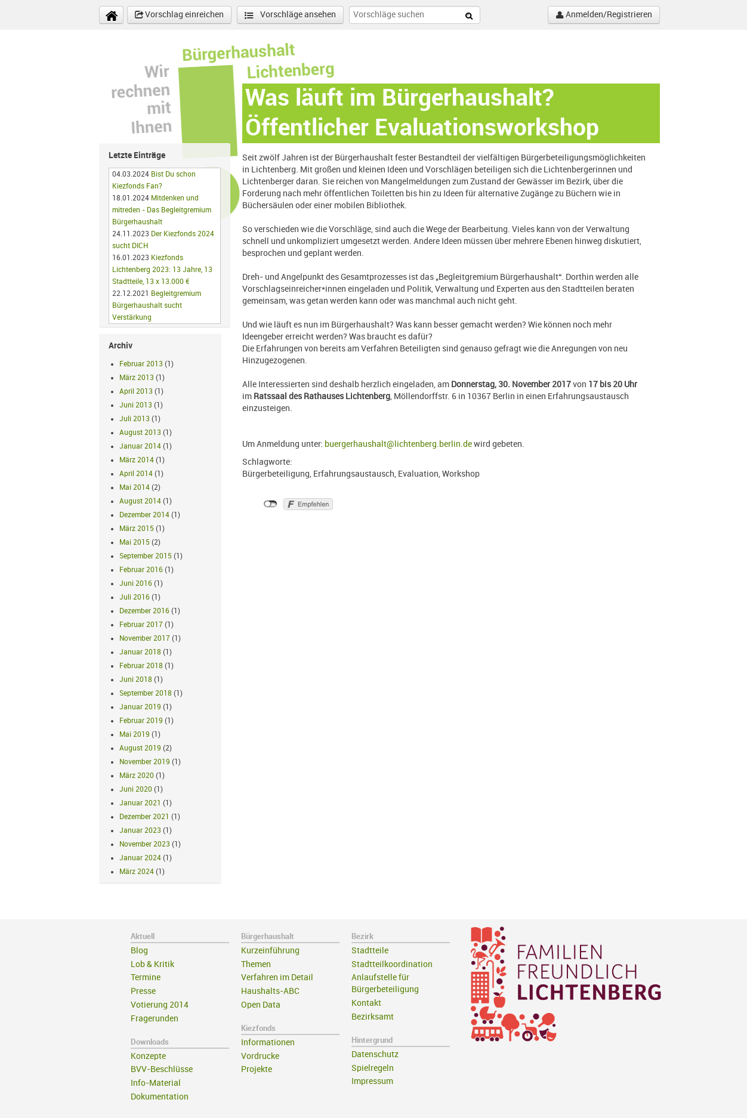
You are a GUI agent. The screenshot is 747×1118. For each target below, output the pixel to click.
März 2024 (136, 871)
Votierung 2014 (160, 1004)
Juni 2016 (135, 583)
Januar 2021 (140, 803)
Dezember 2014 (144, 515)
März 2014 (136, 460)
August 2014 (140, 501)
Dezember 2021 (144, 817)
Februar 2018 (141, 666)
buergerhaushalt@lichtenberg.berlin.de (398, 444)
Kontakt (366, 1003)
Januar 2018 (140, 652)
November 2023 (144, 844)
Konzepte (148, 1056)
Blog (139, 950)
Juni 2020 (135, 789)
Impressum (372, 1081)
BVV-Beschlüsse (162, 1069)
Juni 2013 (135, 405)
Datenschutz (375, 1054)
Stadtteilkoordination (392, 964)
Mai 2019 (134, 734)
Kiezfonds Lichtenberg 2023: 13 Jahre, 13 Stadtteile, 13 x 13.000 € (162, 270)
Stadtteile (369, 950)
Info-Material (156, 1083)
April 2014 (136, 474)
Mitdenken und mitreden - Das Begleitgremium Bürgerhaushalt (161, 210)
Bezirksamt (372, 1016)
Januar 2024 (140, 858)
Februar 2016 (141, 570)
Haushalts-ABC (270, 991)
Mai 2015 (134, 542)
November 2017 (144, 638)
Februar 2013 (141, 364)
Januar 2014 (140, 446)
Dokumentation (160, 1096)
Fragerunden (154, 1018)
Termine (145, 977)
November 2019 (144, 762)
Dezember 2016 (144, 611)
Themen (256, 964)
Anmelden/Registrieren (603, 15)
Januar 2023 (140, 830)
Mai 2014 (134, 487)
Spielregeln (372, 1068)
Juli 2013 (134, 419)
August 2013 (140, 432)
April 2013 (136, 391)
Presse (143, 991)
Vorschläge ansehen (290, 15)
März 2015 (136, 528)
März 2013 (136, 377)
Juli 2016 (134, 597)
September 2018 (145, 693)
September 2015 (145, 556)
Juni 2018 (135, 679)
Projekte (256, 1069)
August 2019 (140, 748)
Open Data (260, 1004)
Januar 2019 (140, 707)
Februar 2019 (141, 720)
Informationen (268, 1042)
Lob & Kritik (152, 964)
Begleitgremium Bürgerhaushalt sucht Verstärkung (156, 305)
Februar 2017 (141, 624)
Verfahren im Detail (277, 977)
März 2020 (136, 775)
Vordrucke (260, 1056)
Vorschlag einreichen (179, 15)
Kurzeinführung (270, 950)
